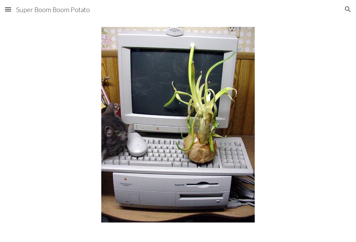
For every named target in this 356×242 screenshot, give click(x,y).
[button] (8, 9)
